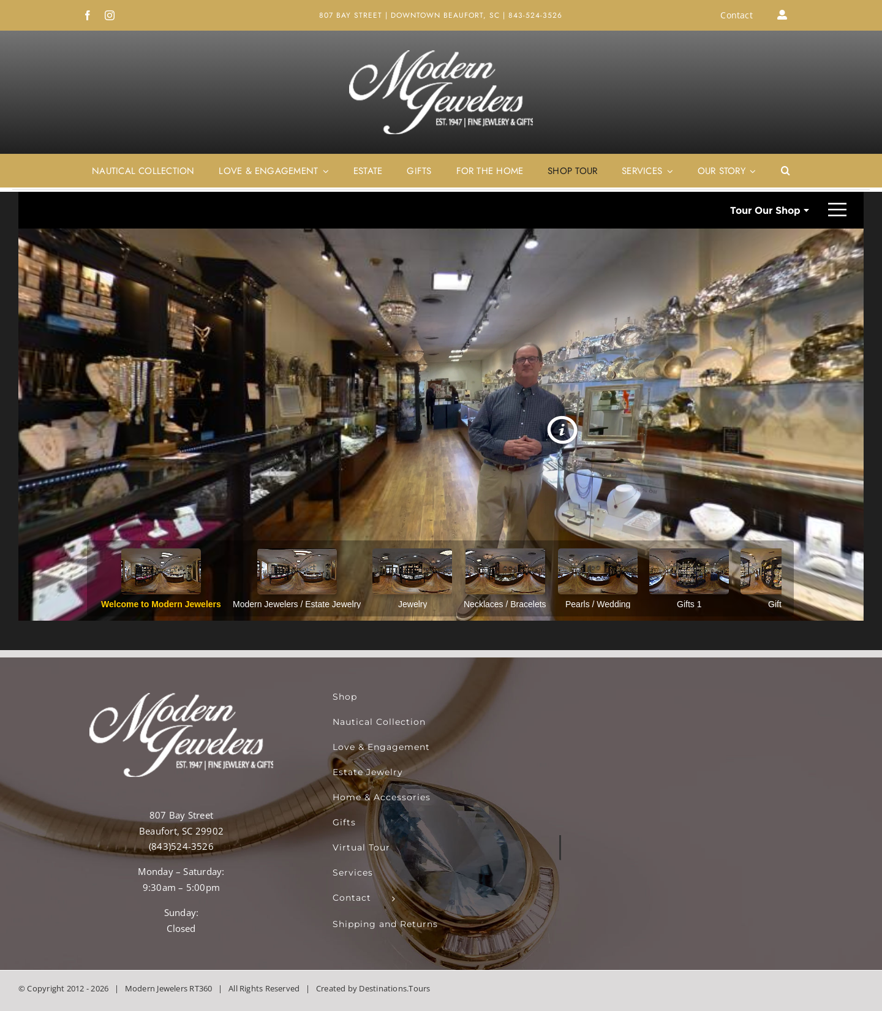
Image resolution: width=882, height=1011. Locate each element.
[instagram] (110, 15)
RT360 (200, 988)
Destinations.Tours (394, 988)
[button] (785, 170)
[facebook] (87, 15)
